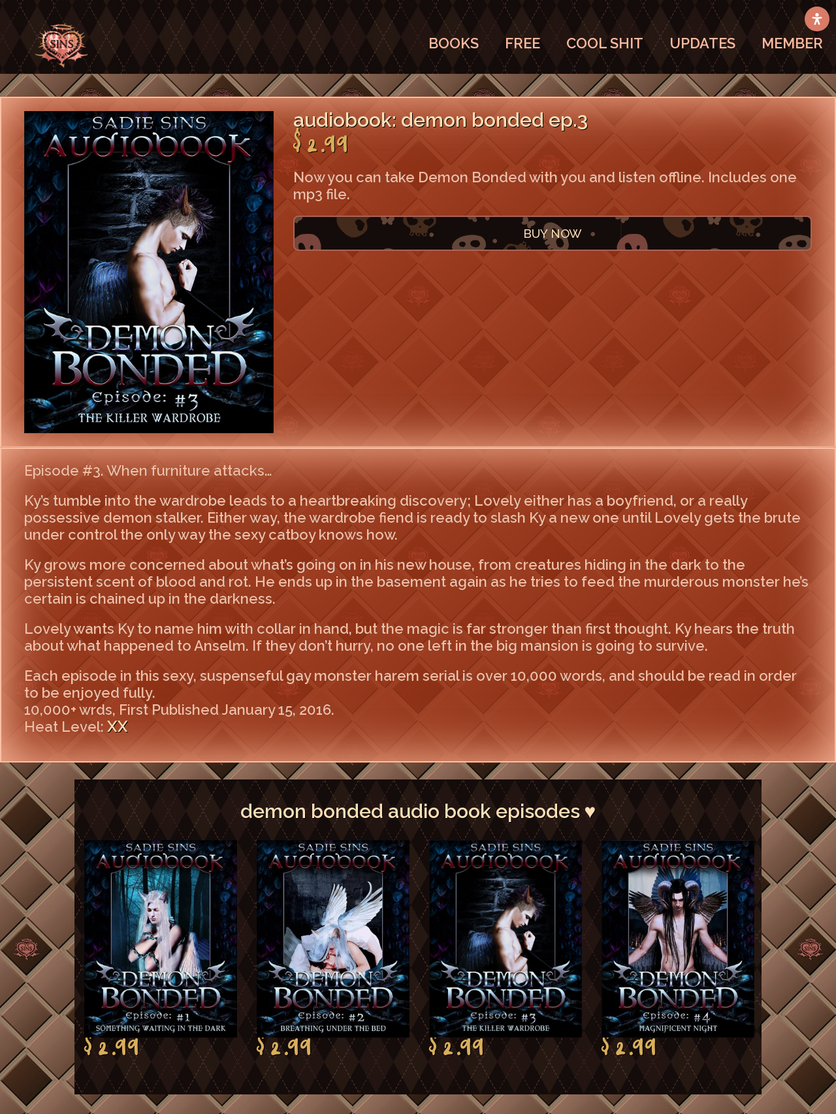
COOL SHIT (604, 43)
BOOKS (453, 43)
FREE (522, 43)
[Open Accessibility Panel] (817, 19)
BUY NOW (552, 233)
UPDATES (702, 43)
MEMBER (792, 43)
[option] (160, 949)
